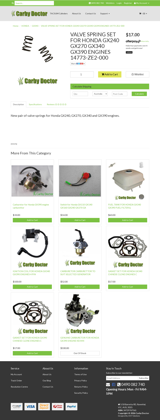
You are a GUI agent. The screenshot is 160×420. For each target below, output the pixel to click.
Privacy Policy (80, 380)
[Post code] (119, 94)
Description (18, 104)
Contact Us (90, 13)
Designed (122, 416)
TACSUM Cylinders (59, 13)
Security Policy (81, 393)
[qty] (80, 94)
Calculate (139, 93)
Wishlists (110, 3)
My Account (16, 374)
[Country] (100, 94)
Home (15, 26)
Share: (78, 63)
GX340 (35, 26)
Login (119, 3)
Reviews (56, 104)
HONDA (25, 26)
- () (143, 13)
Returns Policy (81, 386)
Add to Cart (110, 74)
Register (128, 3)
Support (105, 13)
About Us (76, 13)
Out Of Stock (80, 353)
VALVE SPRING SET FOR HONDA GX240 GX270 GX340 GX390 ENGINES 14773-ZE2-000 (82, 26)
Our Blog (47, 380)
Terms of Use (80, 374)
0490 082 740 (96, 3)
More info (137, 41)
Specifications (35, 104)
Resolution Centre (19, 386)
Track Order (16, 380)
